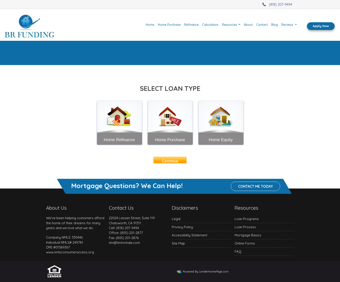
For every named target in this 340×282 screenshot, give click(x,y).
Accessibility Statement (189, 235)
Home (150, 25)
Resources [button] (230, 25)
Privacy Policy (182, 227)
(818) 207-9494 (276, 4)
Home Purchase (169, 25)
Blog (274, 25)
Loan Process (245, 227)
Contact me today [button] (255, 186)
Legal (176, 219)
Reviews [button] (287, 25)
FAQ (238, 251)
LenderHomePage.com (213, 271)
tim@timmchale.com (124, 243)
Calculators (210, 25)
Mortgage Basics (248, 235)
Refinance (191, 25)
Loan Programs (247, 219)
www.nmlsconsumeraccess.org (70, 252)
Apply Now (321, 26)
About (248, 25)
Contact (262, 25)
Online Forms (245, 243)
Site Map (178, 243)
